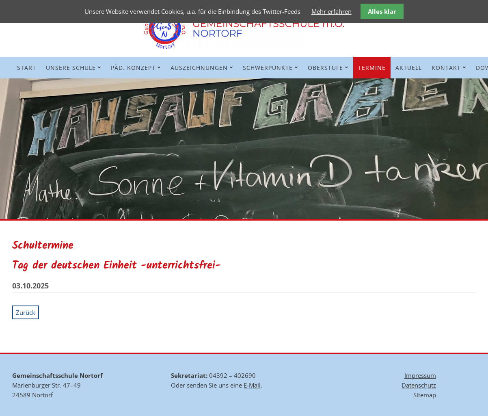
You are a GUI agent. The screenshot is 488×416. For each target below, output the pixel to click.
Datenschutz (419, 385)
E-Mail (252, 385)
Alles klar (382, 11)
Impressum (420, 375)
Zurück (25, 312)
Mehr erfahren (331, 11)
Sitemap (424, 395)
